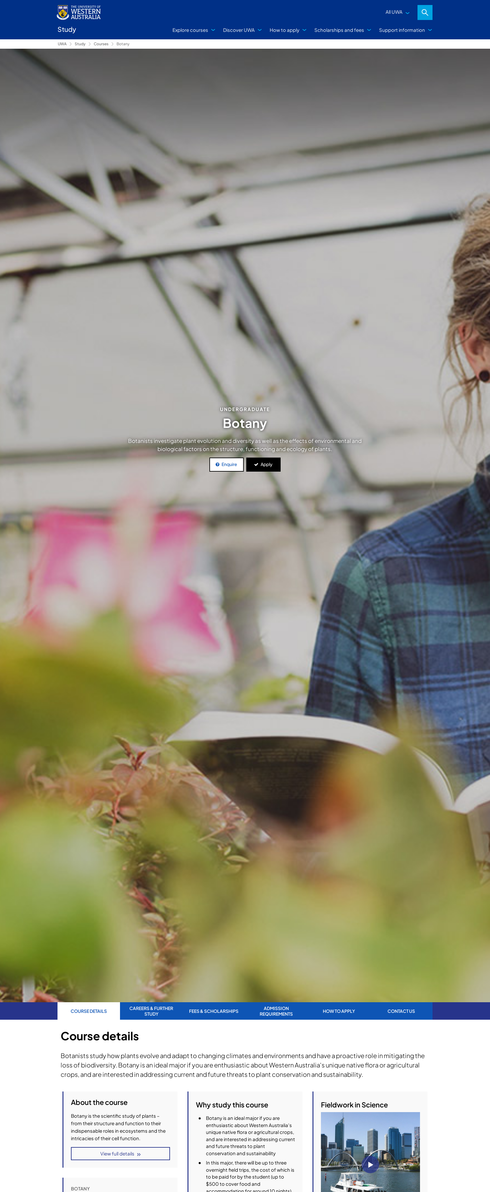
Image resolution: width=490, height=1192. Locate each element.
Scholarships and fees (339, 30)
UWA (62, 44)
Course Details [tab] (89, 1011)
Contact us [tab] (401, 1011)
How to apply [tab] (339, 1011)
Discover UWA (239, 30)
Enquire (229, 464)
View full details (117, 1154)
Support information (402, 30)
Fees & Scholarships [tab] (213, 1011)
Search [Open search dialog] (425, 12)
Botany (123, 44)
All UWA (394, 12)
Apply (266, 464)
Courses (101, 44)
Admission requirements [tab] (276, 1011)
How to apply (284, 30)
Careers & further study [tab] (151, 1011)
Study (80, 44)
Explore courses (190, 30)
